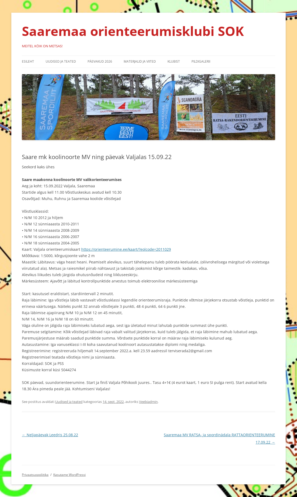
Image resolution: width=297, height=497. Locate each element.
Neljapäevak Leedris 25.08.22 (50, 434)
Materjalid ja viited (140, 61)
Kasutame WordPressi (69, 474)
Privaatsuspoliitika (35, 474)
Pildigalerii (200, 61)
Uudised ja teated (61, 61)
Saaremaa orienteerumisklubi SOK (133, 31)
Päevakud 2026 (100, 61)
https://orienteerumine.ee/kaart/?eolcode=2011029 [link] (126, 249)
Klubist (173, 61)
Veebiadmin (148, 401)
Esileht (28, 61)
